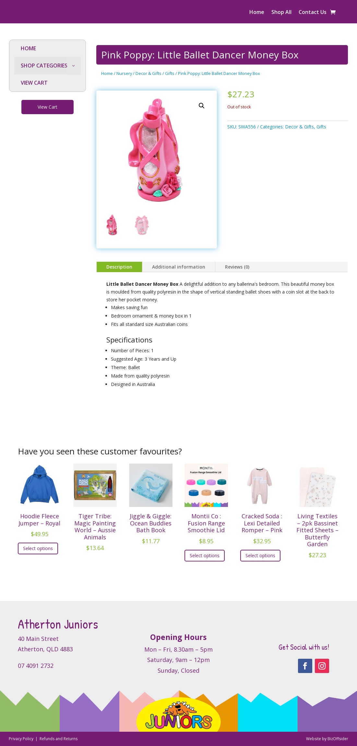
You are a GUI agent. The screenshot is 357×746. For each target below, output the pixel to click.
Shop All (281, 13)
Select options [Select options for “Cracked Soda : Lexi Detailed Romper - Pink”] (260, 555)
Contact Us (313, 13)
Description (119, 267)
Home (256, 13)
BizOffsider (337, 738)
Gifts (169, 73)
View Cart (47, 107)
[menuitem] (47, 48)
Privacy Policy (21, 738)
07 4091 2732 (36, 665)
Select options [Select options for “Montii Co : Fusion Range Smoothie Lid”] (205, 555)
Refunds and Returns (58, 738)
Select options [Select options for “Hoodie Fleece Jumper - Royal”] (38, 548)
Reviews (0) (237, 267)
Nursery (124, 73)
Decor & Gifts (148, 73)
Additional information (178, 267)
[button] (202, 106)
